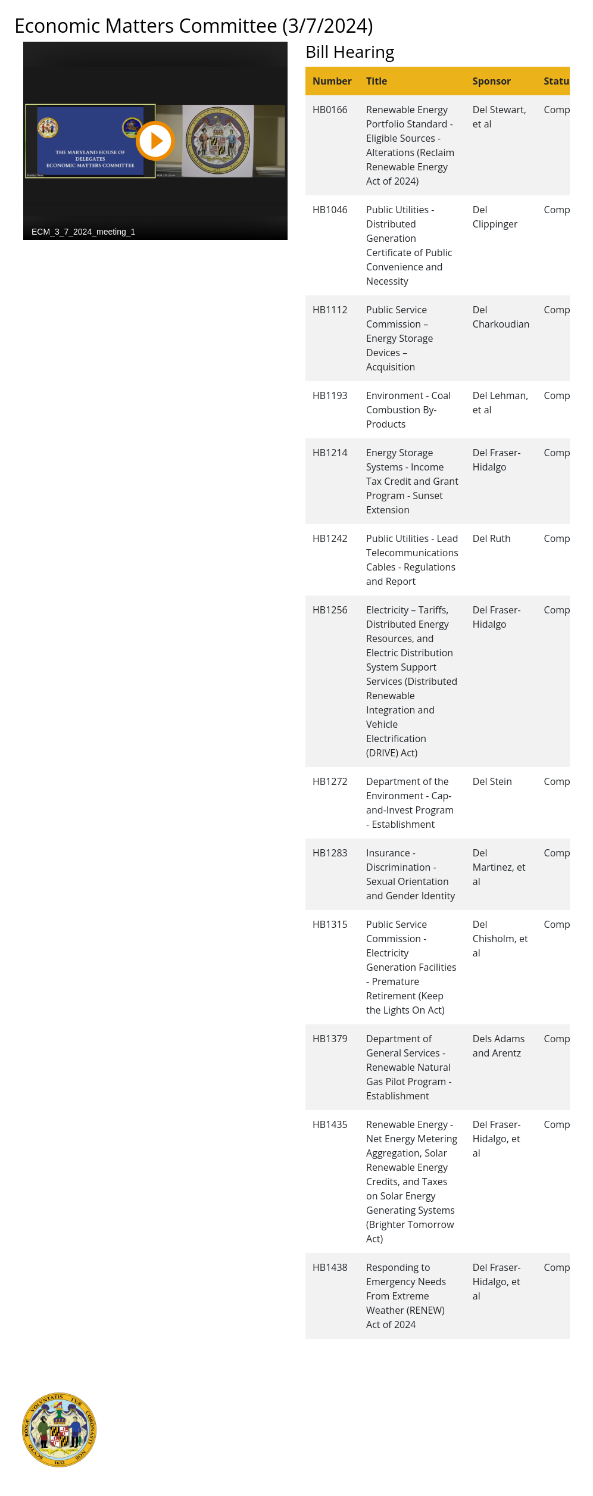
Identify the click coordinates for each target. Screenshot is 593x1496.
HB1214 (330, 452)
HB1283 (330, 852)
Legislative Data (530, 1396)
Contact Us (318, 1410)
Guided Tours (323, 1396)
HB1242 (330, 538)
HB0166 (330, 109)
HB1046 (330, 209)
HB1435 (330, 1124)
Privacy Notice (325, 1462)
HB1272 (330, 781)
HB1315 (330, 924)
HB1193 (330, 395)
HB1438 (330, 1267)
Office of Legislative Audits (192, 1449)
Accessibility (320, 1449)
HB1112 (330, 309)
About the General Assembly (354, 1436)
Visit (304, 1423)
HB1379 (330, 1038)
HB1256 (330, 609)
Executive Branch (173, 1396)
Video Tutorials (326, 1475)
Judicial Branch (169, 1410)
